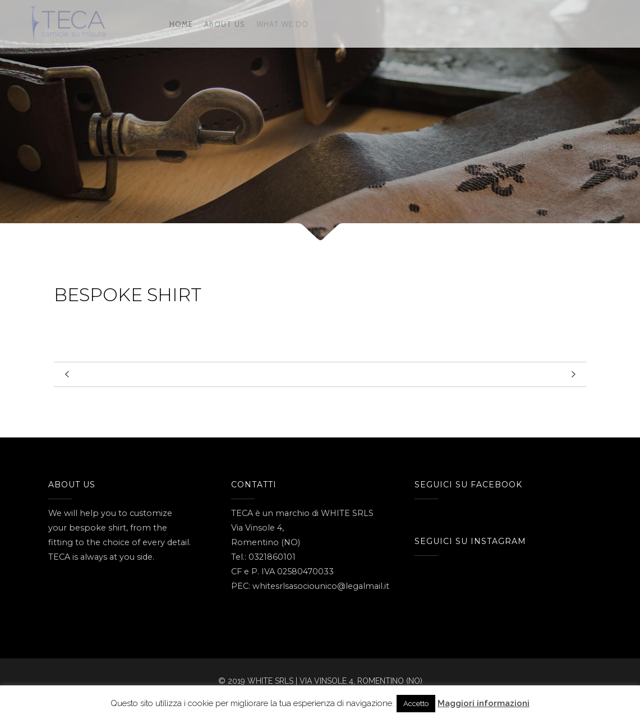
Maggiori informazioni (484, 703)
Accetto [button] (416, 703)
